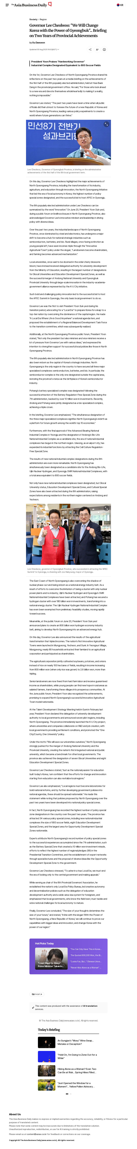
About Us (15, 1114)
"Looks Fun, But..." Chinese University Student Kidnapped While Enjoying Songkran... (86, 961)
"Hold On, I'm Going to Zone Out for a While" (77, 1056)
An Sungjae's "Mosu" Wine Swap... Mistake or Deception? (76, 1042)
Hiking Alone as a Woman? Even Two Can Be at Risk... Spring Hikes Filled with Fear (77, 1071)
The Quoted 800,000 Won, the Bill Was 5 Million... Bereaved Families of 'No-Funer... (86, 955)
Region (43, 19)
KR (120, 5)
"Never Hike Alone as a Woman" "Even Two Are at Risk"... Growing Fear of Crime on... (86, 967)
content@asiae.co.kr (37, 1134)
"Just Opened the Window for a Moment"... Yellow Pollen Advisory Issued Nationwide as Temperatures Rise (77, 1085)
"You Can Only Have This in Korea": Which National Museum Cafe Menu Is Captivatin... (86, 949)
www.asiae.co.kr (49, 1140)
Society (33, 19)
